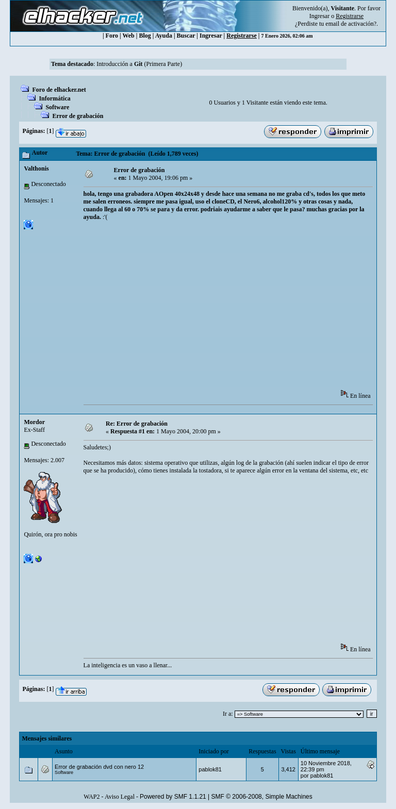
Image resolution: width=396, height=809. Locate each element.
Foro (112, 35)
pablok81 (210, 769)
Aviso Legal (120, 796)
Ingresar (319, 16)
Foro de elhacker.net (59, 89)
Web (128, 35)
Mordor (34, 422)
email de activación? (350, 23)
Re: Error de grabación (137, 423)
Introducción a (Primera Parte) (139, 64)
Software (57, 107)
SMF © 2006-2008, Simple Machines (261, 796)
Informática (54, 98)
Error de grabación (77, 116)
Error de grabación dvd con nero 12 (99, 767)
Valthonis (36, 168)
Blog (145, 35)
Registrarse (241, 35)
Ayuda (163, 35)
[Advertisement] (240, 309)
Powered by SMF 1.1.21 (173, 796)
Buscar (186, 35)
